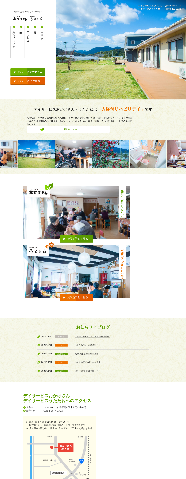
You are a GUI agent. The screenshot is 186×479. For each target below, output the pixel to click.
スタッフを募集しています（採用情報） (95, 275)
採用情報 (35, 48)
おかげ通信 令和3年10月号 (88, 309)
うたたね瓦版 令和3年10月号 (89, 301)
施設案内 (21, 48)
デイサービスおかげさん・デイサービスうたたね (28, 19)
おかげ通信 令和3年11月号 (88, 292)
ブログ (42, 40)
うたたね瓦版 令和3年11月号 (89, 283)
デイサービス (30, 78)
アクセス (27, 42)
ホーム (89, 446)
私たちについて (13, 45)
